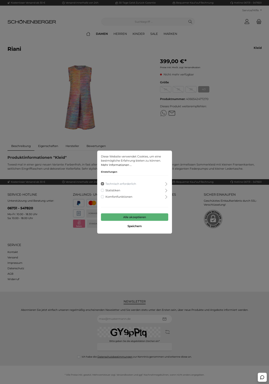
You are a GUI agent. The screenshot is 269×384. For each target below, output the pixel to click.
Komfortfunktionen (118, 196)
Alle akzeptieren (134, 217)
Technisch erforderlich (120, 184)
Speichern (134, 226)
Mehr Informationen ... (116, 164)
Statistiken (112, 190)
